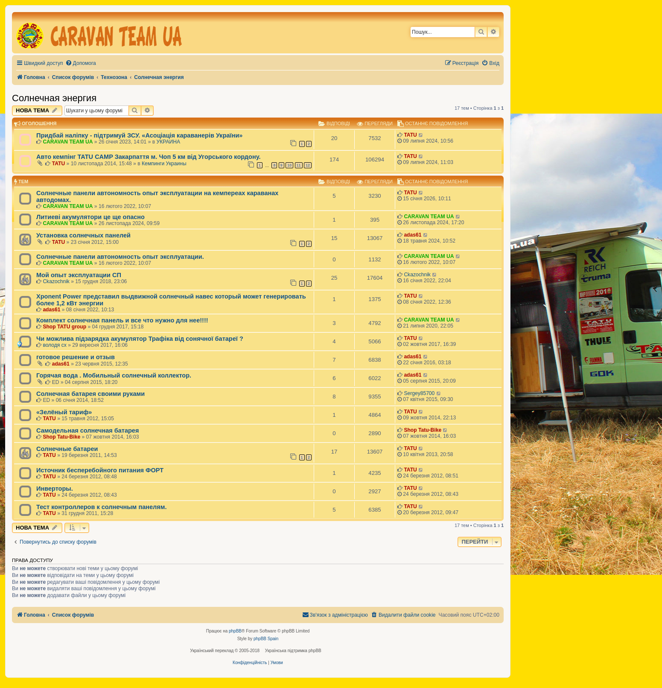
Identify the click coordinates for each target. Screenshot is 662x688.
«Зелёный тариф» (64, 412)
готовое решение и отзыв (75, 357)
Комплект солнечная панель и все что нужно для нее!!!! (122, 320)
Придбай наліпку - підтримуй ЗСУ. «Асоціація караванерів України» (139, 135)
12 (308, 165)
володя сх (54, 345)
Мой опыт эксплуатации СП (78, 275)
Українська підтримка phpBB (293, 650)
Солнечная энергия (54, 98)
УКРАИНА (169, 142)
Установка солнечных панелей (83, 235)
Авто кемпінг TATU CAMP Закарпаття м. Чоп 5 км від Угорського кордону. (148, 156)
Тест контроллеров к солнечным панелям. (101, 507)
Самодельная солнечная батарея (87, 430)
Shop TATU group (64, 327)
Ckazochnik (56, 281)
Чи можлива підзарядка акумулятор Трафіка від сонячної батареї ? (139, 338)
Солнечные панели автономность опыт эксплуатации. (120, 256)
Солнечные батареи (67, 448)
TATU (410, 135)
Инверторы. (54, 488)
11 (299, 165)
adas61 (412, 235)
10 (289, 165)
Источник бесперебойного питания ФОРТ (99, 470)
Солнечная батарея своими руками (90, 393)
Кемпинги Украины (164, 164)
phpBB (235, 631)
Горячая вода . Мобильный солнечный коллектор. (113, 375)
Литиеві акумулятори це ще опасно (90, 217)
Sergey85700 (419, 393)
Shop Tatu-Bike (61, 437)
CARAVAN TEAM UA (68, 142)
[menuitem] (80, 63)
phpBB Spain (266, 638)
